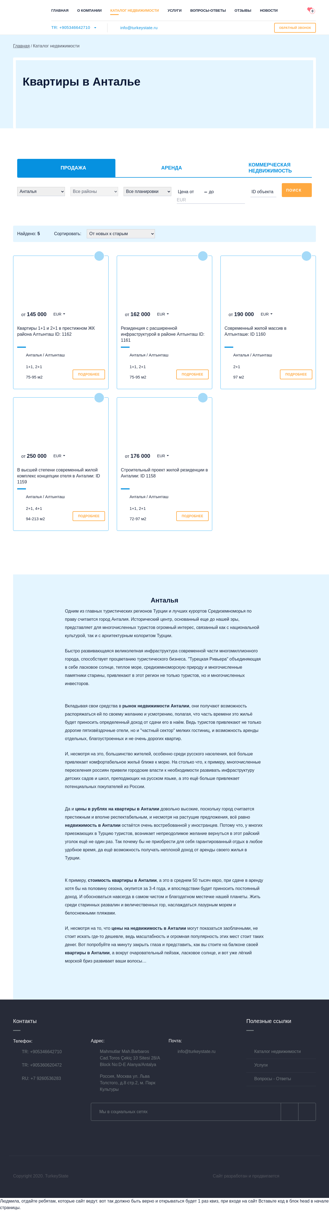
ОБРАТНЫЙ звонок (295, 27)
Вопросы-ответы (208, 10)
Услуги (174, 10)
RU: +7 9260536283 (41, 1078)
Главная (59, 10)
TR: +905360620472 (42, 1065)
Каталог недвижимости (134, 10)
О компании (89, 10)
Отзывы (243, 10)
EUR (57, 314)
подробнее (89, 374)
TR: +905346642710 (70, 27)
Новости (269, 10)
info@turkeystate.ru (139, 27)
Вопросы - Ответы (272, 1078)
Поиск (297, 190)
